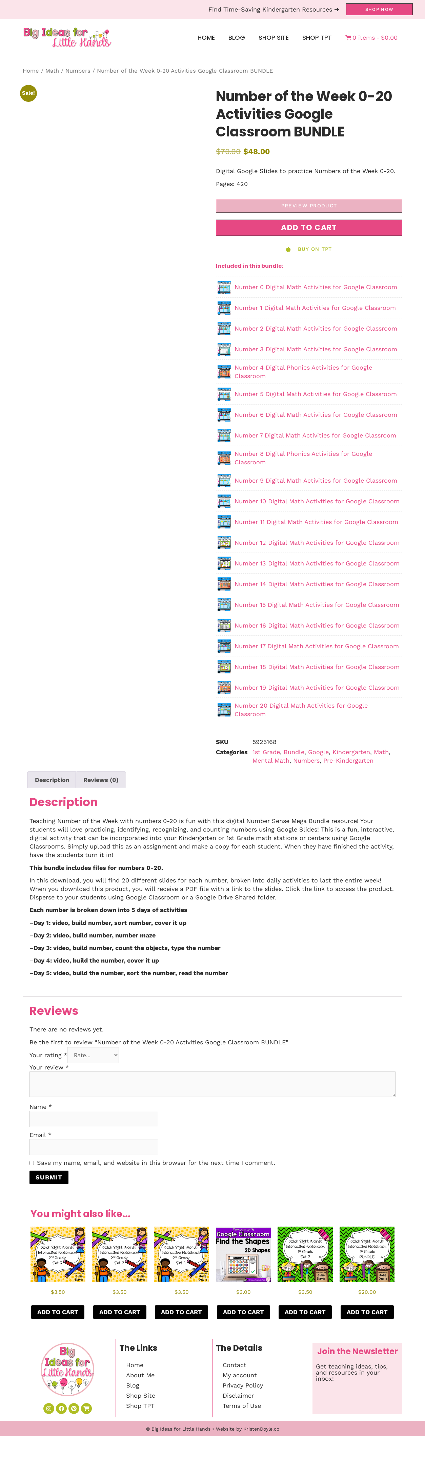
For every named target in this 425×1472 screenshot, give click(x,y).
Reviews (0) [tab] (101, 779)
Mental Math (270, 760)
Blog (236, 37)
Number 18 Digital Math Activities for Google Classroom (317, 666)
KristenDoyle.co (261, 1465)
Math (52, 71)
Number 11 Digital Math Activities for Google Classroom (316, 521)
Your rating (48, 1055)
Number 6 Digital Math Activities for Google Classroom (316, 414)
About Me (140, 1375)
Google (318, 752)
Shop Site (274, 37)
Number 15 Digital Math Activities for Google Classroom (317, 604)
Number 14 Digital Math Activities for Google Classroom (317, 584)
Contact (234, 1364)
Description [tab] (52, 779)
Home (206, 37)
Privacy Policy (243, 1385)
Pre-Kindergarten (348, 760)
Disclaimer (238, 1395)
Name (40, 1106)
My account (240, 1375)
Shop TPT (317, 37)
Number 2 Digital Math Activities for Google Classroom (316, 328)
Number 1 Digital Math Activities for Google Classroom (315, 307)
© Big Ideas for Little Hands (178, 1465)
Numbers (77, 71)
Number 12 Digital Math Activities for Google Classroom (317, 542)
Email (40, 1134)
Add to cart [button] (57, 1312)
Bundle (294, 752)
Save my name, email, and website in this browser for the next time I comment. (156, 1162)
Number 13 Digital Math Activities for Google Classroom (317, 563)
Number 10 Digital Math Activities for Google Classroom (317, 501)
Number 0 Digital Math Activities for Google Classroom (316, 287)
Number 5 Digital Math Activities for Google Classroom (316, 393)
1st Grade (266, 752)
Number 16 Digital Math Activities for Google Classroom (317, 625)
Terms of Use (242, 1405)
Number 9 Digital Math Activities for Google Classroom (316, 480)
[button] (309, 228)
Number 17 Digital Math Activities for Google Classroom (317, 646)
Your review (49, 1067)
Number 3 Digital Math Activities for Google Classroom (316, 349)
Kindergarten (351, 752)
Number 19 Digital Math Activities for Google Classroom (317, 687)
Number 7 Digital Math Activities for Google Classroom (315, 435)
